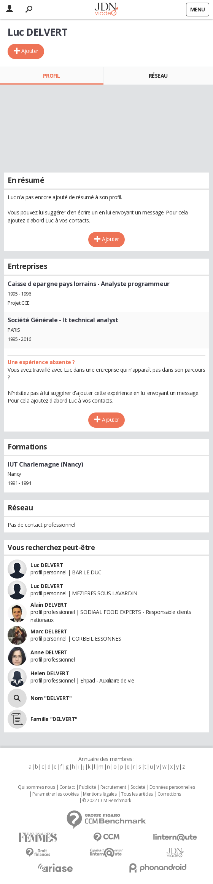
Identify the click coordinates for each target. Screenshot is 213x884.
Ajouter (29, 50)
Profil (51, 75)
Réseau (158, 75)
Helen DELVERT (49, 673)
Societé (137, 787)
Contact (67, 787)
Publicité (87, 787)
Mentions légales (99, 794)
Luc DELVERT (46, 565)
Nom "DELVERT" (51, 698)
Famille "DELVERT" (54, 719)
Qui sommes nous (36, 787)
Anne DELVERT (49, 652)
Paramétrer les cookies (55, 794)
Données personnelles (172, 787)
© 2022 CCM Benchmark (106, 800)
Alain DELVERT (48, 604)
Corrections (169, 794)
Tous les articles (137, 794)
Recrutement (113, 787)
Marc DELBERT (48, 631)
